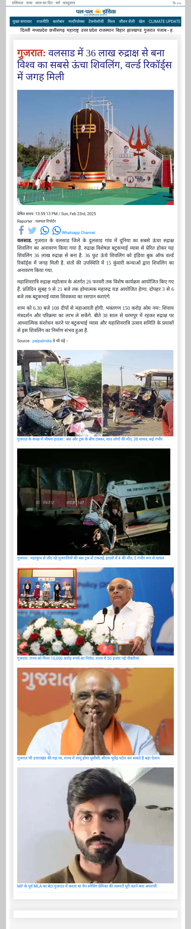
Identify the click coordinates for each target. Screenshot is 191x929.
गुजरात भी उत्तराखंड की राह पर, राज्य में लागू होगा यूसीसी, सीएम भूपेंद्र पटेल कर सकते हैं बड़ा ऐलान (88, 758)
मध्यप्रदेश (39, 30)
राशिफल (18, 3)
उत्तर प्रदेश (89, 30)
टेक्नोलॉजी (96, 21)
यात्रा (29, 3)
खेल (142, 21)
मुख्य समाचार (22, 21)
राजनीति (43, 21)
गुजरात (149, 30)
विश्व (111, 21)
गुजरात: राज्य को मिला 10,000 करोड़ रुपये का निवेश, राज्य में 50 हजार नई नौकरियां (78, 658)
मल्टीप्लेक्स (76, 21)
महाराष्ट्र (73, 30)
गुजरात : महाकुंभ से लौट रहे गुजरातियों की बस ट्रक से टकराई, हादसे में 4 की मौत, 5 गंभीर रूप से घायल (90, 558)
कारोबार (58, 21)
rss (177, 3)
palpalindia (42, 341)
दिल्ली (25, 30)
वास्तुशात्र (69, 3)
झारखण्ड (134, 30)
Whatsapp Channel (73, 232)
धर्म (58, 3)
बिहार (120, 30)
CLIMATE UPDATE (165, 21)
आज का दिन (44, 3)
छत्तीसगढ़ (57, 30)
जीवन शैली (127, 21)
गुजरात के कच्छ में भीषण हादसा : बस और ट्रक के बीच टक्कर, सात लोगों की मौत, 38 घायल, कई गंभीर (90, 439)
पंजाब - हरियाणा (170, 30)
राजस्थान (106, 30)
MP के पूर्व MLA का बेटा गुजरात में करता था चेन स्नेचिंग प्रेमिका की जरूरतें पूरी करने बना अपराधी (87, 886)
